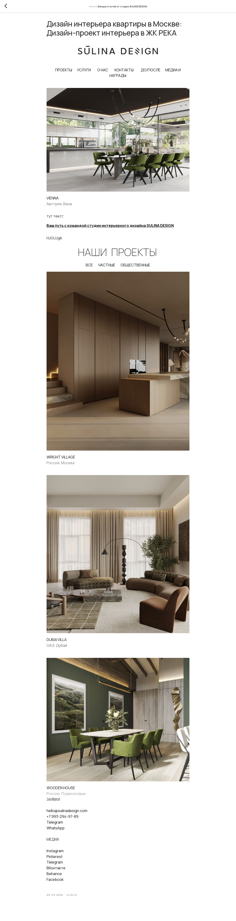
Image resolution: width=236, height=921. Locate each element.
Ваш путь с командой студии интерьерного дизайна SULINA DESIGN (110, 228)
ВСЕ (89, 267)
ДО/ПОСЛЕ (151, 72)
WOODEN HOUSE (61, 790)
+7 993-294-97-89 (62, 819)
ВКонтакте (56, 870)
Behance (54, 876)
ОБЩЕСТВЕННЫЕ (135, 267)
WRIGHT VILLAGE (61, 459)
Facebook (55, 882)
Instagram (55, 853)
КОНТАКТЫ (124, 72)
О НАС (102, 72)
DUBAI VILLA (57, 642)
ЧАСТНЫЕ (106, 267)
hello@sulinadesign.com (67, 813)
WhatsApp (56, 830)
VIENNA (53, 200)
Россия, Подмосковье (66, 796)
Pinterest (54, 859)
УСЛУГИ (84, 72)
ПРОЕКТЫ (63, 72)
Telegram (55, 824)
